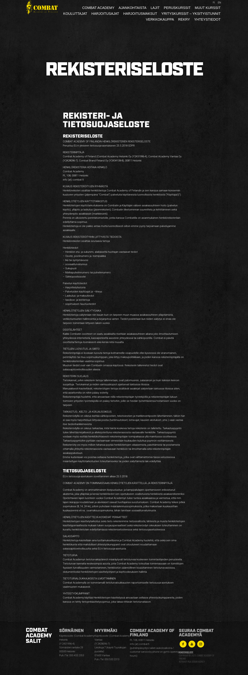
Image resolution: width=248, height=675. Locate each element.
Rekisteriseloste (186, 652)
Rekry (184, 19)
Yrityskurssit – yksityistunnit (191, 13)
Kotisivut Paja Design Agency (192, 661)
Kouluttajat (75, 13)
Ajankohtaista (133, 8)
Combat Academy (98, 8)
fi (214, 2)
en (219, 2)
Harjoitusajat (105, 13)
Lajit (155, 8)
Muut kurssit (208, 8)
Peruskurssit (177, 8)
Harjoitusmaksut (140, 13)
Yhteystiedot (207, 19)
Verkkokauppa (160, 19)
